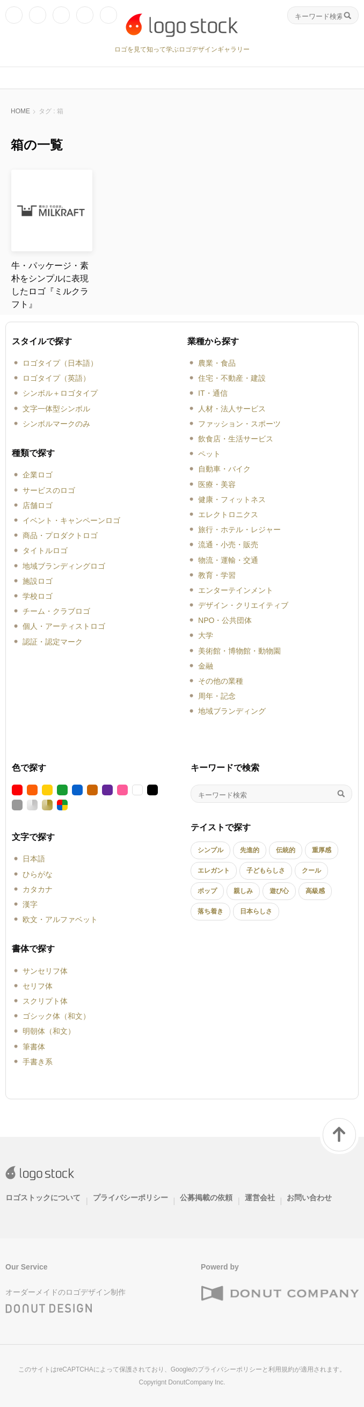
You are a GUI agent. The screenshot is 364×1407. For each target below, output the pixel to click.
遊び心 (279, 891)
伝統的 (285, 850)
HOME (20, 111)
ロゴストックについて (43, 1197)
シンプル (210, 850)
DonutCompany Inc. (196, 1382)
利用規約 (281, 1369)
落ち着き (210, 911)
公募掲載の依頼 (206, 1197)
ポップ (207, 891)
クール (311, 870)
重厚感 (321, 850)
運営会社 (260, 1197)
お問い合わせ (309, 1197)
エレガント (214, 870)
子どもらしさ (265, 870)
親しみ (243, 891)
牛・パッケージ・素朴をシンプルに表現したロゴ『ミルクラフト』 (50, 285)
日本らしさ (256, 911)
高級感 (315, 891)
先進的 (249, 850)
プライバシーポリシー (130, 1197)
